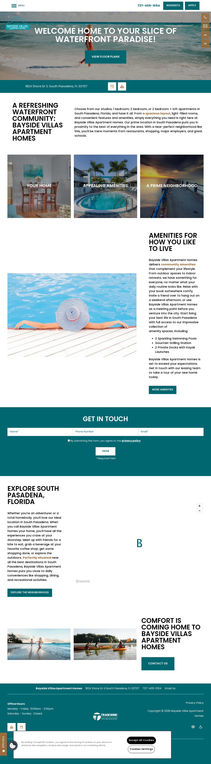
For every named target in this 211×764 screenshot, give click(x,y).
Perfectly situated (37, 557)
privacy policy (131, 441)
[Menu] (18, 6)
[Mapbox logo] (82, 581)
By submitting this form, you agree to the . (106, 441)
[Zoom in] (199, 506)
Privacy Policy (195, 703)
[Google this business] (112, 86)
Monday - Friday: (18, 709)
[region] (92, 745)
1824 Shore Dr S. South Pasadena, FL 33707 (56, 86)
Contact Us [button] (158, 663)
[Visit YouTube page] (122, 86)
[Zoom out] (199, 510)
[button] (173, 6)
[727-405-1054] (205, 17)
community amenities (178, 264)
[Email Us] (205, 26)
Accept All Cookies (141, 740)
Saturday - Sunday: (19, 714)
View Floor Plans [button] (106, 56)
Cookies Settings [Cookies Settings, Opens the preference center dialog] (141, 749)
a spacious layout (156, 113)
